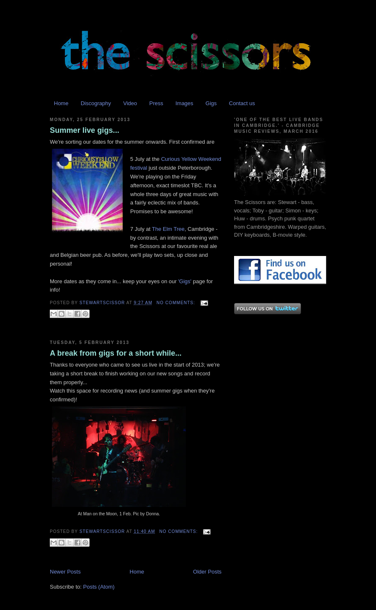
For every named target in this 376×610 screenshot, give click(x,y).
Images (184, 103)
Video (130, 103)
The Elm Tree (168, 229)
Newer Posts (65, 572)
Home (61, 103)
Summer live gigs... (84, 130)
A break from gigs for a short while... (116, 353)
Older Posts (207, 572)
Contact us (242, 103)
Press (156, 103)
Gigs (211, 103)
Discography (96, 103)
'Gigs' (184, 281)
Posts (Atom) (99, 587)
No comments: (177, 302)
